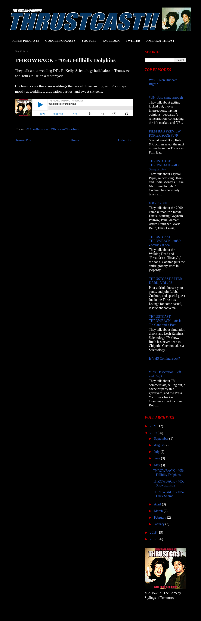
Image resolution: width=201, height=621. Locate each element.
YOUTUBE (89, 40)
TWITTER (133, 40)
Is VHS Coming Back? (164, 358)
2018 (154, 532)
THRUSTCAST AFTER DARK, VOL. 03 (165, 281)
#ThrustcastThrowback (65, 129)
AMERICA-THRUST (160, 40)
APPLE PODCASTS (25, 40)
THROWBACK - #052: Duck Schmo (169, 494)
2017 (154, 539)
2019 (154, 433)
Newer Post (24, 140)
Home (75, 140)
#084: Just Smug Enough (166, 97)
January (159, 524)
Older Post (125, 140)
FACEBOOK (111, 40)
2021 (154, 426)
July (157, 452)
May (157, 465)
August (159, 445)
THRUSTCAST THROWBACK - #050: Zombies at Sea (165, 241)
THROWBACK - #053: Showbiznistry (169, 483)
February (160, 517)
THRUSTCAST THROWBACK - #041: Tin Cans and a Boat (165, 321)
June (157, 458)
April (158, 504)
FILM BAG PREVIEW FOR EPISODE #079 (165, 133)
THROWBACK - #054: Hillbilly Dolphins (169, 473)
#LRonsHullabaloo (37, 129)
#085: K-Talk (158, 203)
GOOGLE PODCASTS (60, 40)
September (161, 438)
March (158, 511)
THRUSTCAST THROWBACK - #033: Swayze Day (165, 165)
